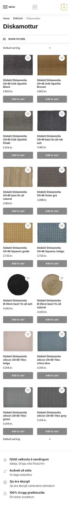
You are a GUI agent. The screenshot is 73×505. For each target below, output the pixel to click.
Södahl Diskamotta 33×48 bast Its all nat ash (50, 139)
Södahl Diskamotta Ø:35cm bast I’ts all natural (49, 304)
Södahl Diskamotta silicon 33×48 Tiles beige (15, 360)
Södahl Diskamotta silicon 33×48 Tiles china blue (49, 360)
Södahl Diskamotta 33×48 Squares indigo (50, 249)
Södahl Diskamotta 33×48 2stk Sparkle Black (15, 84)
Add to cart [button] (18, 99)
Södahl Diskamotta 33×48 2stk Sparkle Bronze (49, 84)
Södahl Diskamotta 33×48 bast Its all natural (15, 195)
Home (6, 18)
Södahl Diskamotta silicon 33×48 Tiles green (15, 416)
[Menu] (9, 7)
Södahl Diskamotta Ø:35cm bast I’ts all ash (17, 302)
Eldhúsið (18, 18)
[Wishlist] (28, 58)
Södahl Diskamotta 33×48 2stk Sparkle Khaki (15, 139)
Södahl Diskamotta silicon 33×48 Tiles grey (52, 414)
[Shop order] (27, 48)
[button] (63, 7)
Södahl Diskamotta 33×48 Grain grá (49, 193)
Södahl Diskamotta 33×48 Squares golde (16, 249)
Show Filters (13, 39)
